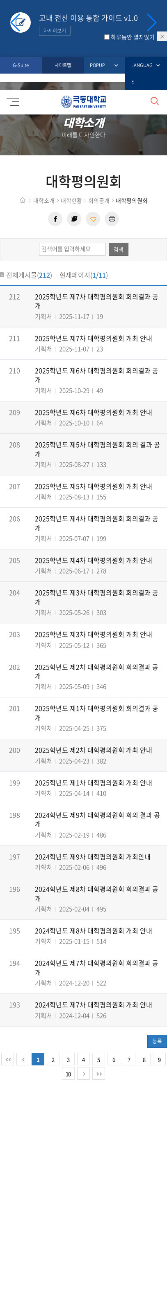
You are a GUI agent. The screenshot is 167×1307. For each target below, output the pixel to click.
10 (68, 1074)
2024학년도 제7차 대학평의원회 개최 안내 (93, 1004)
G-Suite (21, 65)
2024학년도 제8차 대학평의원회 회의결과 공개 (96, 893)
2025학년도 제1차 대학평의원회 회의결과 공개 (96, 712)
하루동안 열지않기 (133, 37)
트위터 (74, 219)
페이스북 (55, 219)
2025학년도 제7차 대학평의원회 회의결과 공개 (96, 300)
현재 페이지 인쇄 (112, 219)
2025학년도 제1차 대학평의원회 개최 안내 (93, 782)
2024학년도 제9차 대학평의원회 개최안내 (93, 856)
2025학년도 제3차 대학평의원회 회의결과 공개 (96, 596)
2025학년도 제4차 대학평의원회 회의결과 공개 (96, 522)
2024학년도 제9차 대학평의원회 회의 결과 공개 (97, 819)
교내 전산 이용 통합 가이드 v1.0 (88, 24)
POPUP (99, 66)
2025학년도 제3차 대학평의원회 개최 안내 (93, 634)
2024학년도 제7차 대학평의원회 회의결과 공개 (96, 967)
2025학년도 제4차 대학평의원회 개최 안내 (93, 560)
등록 (157, 1041)
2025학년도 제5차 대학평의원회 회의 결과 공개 (97, 448)
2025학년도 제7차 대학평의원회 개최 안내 (93, 338)
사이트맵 (63, 65)
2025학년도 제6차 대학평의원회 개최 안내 (93, 412)
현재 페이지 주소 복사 (93, 219)
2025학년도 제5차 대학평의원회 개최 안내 (93, 486)
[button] (151, 22)
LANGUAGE (143, 73)
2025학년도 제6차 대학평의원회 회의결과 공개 (96, 374)
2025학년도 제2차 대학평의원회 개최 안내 (93, 750)
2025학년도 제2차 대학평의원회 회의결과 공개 (96, 671)
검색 (119, 249)
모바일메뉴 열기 (11, 99)
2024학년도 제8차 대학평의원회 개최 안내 (93, 930)
